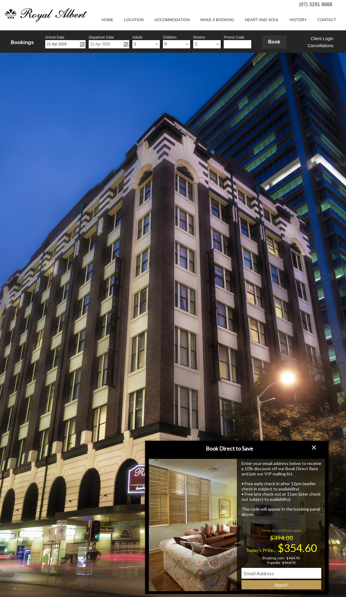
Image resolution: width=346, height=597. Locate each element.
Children (170, 37)
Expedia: (274, 562)
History (298, 19)
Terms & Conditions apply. (281, 530)
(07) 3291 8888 (315, 4)
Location (134, 19)
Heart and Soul (262, 19)
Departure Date (101, 37)
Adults (137, 37)
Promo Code (234, 37)
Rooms (199, 37)
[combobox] (146, 44)
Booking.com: (274, 558)
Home (107, 19)
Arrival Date (54, 37)
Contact (327, 19)
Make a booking (217, 19)
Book (274, 41)
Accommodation (172, 19)
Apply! (281, 585)
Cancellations (320, 45)
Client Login (322, 38)
